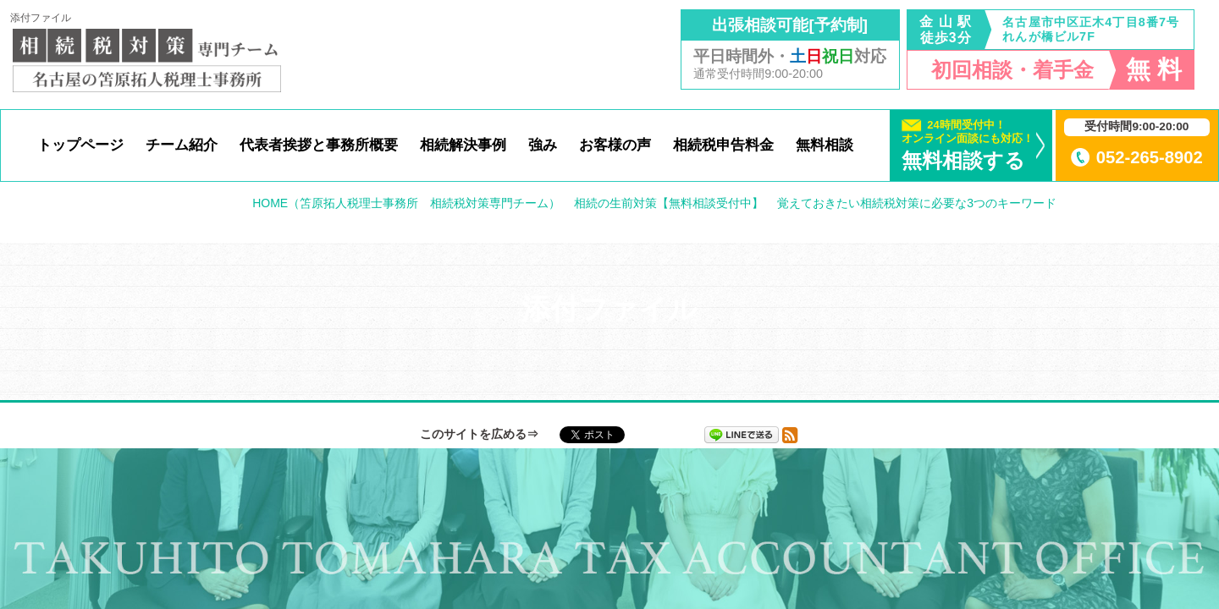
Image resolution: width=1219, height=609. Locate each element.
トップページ (80, 144)
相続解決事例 (463, 144)
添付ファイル (40, 18)
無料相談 (824, 144)
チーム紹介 (182, 144)
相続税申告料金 (723, 144)
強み (542, 144)
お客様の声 (615, 144)
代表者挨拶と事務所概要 (319, 144)
